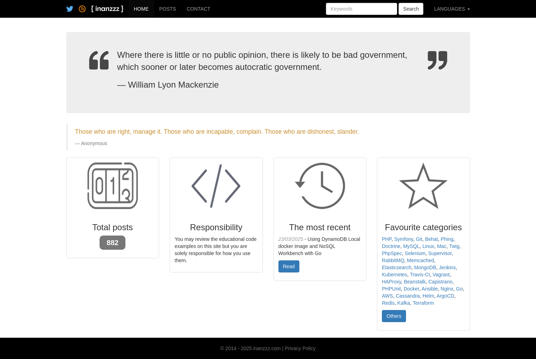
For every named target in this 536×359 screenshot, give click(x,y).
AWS (387, 296)
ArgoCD (445, 296)
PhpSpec (392, 253)
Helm (428, 296)
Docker (411, 289)
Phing (447, 239)
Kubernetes (394, 274)
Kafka (403, 303)
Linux (428, 246)
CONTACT (198, 9)
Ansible (430, 289)
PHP (386, 239)
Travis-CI (420, 274)
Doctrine (391, 246)
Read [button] (289, 266)
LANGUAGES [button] (452, 9)
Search (411, 9)
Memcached (420, 260)
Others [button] (394, 316)
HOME (141, 9)
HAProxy (391, 282)
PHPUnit (391, 289)
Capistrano (440, 282)
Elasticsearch (396, 267)
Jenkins (447, 267)
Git (419, 239)
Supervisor (440, 253)
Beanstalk (414, 282)
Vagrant (441, 274)
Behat (431, 239)
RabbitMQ (393, 260)
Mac (441, 246)
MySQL (411, 246)
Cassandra (408, 296)
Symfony (403, 239)
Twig (454, 246)
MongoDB (425, 267)
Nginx (447, 289)
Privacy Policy (300, 348)
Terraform (423, 303)
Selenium (415, 253)
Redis (388, 303)
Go (459, 289)
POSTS (167, 9)
